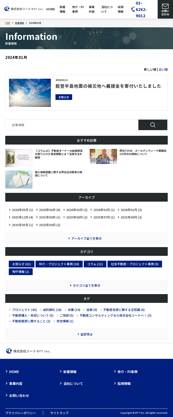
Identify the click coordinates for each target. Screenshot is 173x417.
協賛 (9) (91, 310)
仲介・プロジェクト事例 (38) (59, 264)
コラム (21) (95, 264)
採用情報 (120, 9)
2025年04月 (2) (49, 225)
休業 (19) (74, 310)
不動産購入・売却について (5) (33, 315)
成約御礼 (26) (52, 310)
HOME (50, 9)
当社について (107, 9)
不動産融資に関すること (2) (31, 321)
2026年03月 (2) (76, 210)
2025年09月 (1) (49, 217)
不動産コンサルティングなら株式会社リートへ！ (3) (116, 315)
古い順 (163, 69)
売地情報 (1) (65, 321)
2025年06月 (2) (131, 217)
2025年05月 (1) (22, 225)
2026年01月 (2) (131, 210)
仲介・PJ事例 (78, 9)
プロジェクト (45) (24, 310)
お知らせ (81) (21, 264)
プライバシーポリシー (20, 413)
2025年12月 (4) (22, 217)
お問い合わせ (19, 395)
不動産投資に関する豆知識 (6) (124, 310)
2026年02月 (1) (104, 210)
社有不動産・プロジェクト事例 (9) (135, 264)
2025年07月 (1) (104, 217)
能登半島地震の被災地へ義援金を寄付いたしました (108, 86)
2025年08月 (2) (76, 217)
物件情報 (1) (20, 271)
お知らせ (64, 97)
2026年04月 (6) (49, 210)
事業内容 (92, 9)
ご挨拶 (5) (66, 315)
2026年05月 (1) (22, 210)
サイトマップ (59, 413)
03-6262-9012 (141, 9)
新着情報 (62, 9)
